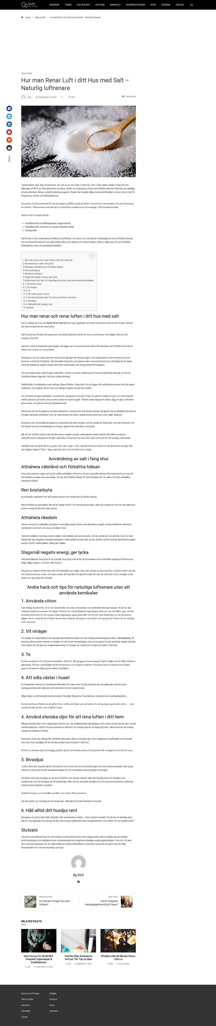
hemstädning (124, 638)
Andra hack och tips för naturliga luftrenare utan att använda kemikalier (59, 280)
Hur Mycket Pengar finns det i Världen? (57, 901)
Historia (100, 5)
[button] (90, 256)
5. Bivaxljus (31, 301)
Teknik (68, 5)
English (180, 5)
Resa (153, 5)
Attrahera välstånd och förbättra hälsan (44, 267)
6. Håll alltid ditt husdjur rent (39, 304)
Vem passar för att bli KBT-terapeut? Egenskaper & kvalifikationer (39, 959)
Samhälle (115, 5)
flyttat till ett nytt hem (57, 323)
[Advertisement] (108, 46)
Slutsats (30, 307)
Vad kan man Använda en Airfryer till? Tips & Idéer (78, 958)
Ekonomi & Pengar (135, 5)
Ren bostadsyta (32, 270)
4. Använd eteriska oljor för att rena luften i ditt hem (51, 297)
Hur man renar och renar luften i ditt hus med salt (48, 260)
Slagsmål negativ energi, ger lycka (41, 277)
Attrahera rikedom (33, 273)
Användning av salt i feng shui (39, 263)
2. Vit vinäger (31, 287)
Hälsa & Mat (83, 5)
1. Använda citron (33, 284)
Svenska (165, 5)
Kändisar (54, 5)
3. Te (28, 290)
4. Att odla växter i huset (37, 294)
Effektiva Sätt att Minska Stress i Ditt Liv (118, 958)
